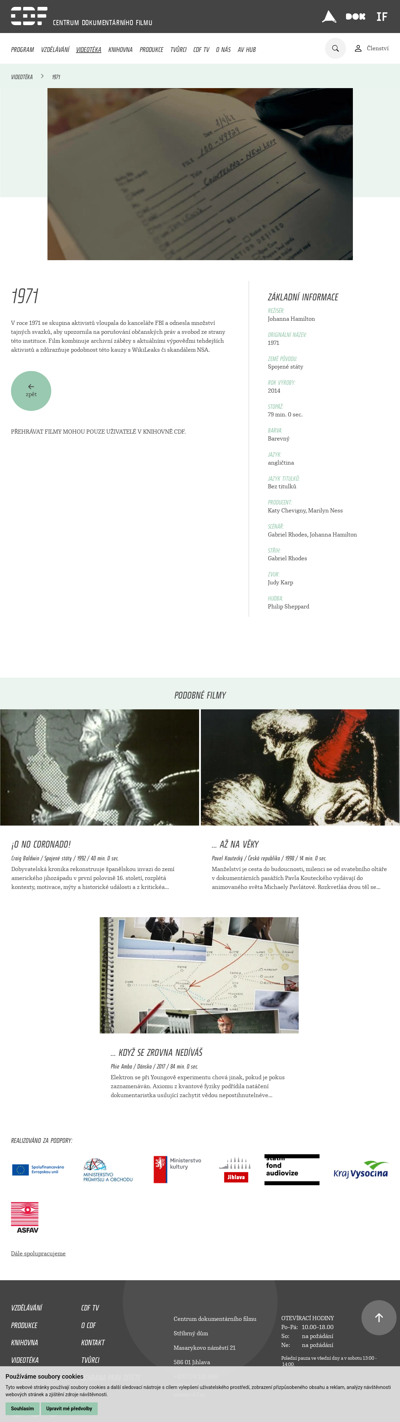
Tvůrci (178, 47)
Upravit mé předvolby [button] (69, 1408)
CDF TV (201, 47)
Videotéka (88, 47)
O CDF (88, 1323)
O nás (223, 47)
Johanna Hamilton (291, 319)
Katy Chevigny (286, 510)
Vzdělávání (55, 47)
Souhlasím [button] (22, 1408)
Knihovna (120, 47)
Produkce (151, 47)
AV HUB (247, 47)
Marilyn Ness (325, 510)
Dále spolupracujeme (38, 1253)
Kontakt (93, 1341)
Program (22, 47)
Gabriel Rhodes (287, 534)
